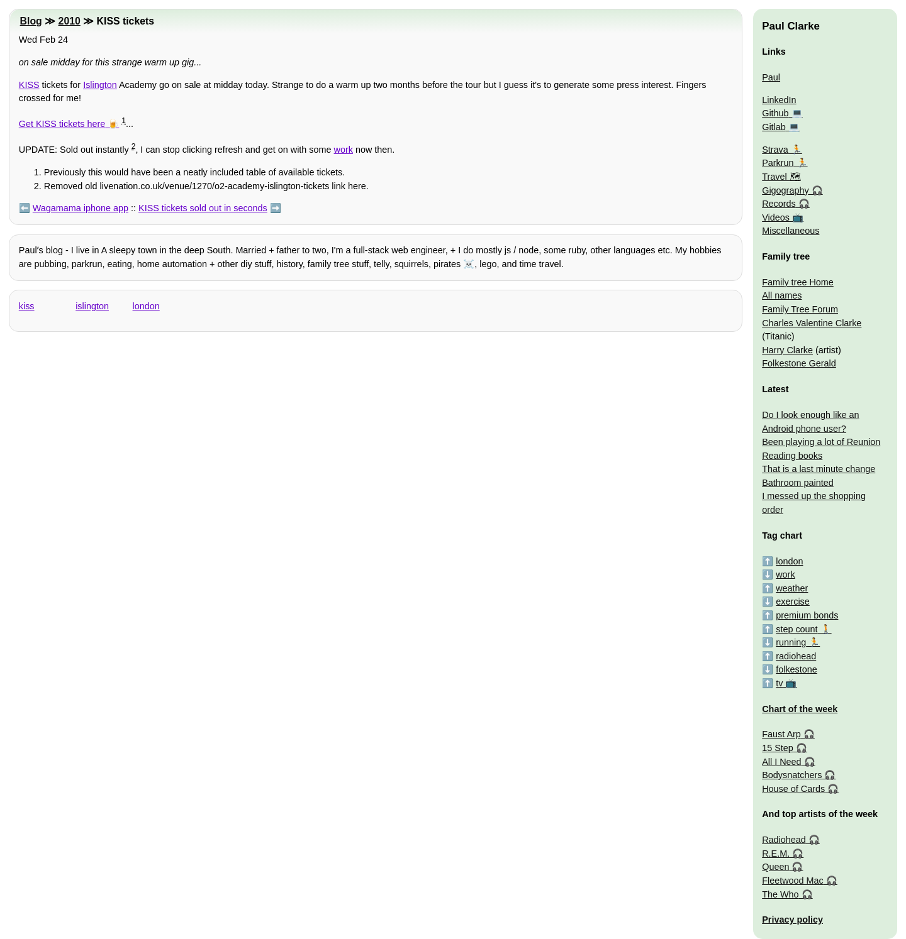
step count (796, 629)
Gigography (785, 190)
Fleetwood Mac (793, 881)
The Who (780, 894)
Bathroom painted (798, 483)
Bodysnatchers (792, 775)
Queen (775, 867)
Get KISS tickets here (62, 124)
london (146, 306)
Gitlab (774, 127)
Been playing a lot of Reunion (821, 442)
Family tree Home (798, 282)
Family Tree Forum (800, 309)
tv (779, 683)
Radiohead (784, 840)
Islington (100, 85)
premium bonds (807, 615)
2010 (70, 21)
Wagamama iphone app (80, 208)
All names (782, 295)
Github (775, 113)
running (791, 642)
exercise (793, 601)
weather (792, 588)
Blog (31, 21)
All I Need (781, 762)
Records (779, 204)
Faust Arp (781, 734)
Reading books (792, 456)
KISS (29, 85)
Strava (775, 150)
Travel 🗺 (781, 177)
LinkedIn (779, 100)
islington (92, 306)
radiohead (796, 656)
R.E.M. (776, 853)
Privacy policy (792, 919)
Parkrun (777, 163)
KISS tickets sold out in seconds (202, 208)
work (343, 150)
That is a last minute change (818, 469)
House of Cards (793, 789)
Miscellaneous (790, 231)
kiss (27, 306)
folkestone (796, 669)
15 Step (777, 748)
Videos (776, 217)
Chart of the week (799, 709)
